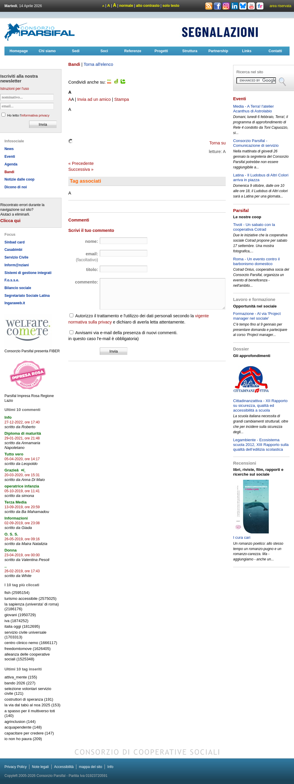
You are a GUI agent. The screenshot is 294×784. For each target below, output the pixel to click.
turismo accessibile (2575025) (30, 598)
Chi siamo (47, 51)
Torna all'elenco (98, 64)
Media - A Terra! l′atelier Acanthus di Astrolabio (253, 108)
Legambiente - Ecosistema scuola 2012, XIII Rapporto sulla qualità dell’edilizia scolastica (261, 445)
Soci (104, 51)
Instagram (226, 6)
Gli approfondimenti (251, 355)
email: (87, 256)
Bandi (9, 172)
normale (126, 6)
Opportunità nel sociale (255, 306)
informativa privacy (35, 115)
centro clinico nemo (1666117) (30, 642)
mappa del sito (90, 767)
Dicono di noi (15, 187)
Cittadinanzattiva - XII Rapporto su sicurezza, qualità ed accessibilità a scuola (260, 405)
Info (110, 767)
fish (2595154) (16, 592)
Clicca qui (10, 220)
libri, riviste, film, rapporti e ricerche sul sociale (258, 472)
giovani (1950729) (20, 615)
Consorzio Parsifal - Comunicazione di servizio (256, 143)
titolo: (92, 269)
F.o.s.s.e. (11, 280)
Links (246, 51)
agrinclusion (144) (20, 721)
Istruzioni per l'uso (14, 89)
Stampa (121, 99)
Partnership (218, 51)
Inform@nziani (16, 265)
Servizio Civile (16, 257)
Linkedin (234, 6)
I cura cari (241, 537)
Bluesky (243, 6)
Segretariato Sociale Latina (27, 296)
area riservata (280, 6)
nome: (91, 241)
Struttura (189, 51)
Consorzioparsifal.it (40, 32)
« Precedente (81, 163)
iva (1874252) (16, 621)
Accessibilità (64, 767)
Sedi (75, 51)
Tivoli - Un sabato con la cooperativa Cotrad (254, 227)
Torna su (217, 143)
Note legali (40, 767)
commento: (86, 282)
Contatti (275, 51)
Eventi (9, 156)
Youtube (251, 6)
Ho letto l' (28, 115)
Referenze (132, 51)
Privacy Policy (15, 767)
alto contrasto (147, 6)
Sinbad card (14, 242)
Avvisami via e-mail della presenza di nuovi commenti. (126, 332)
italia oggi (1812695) (22, 626)
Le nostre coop (247, 217)
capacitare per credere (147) (29, 733)
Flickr (260, 6)
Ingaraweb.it (14, 303)
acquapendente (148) (23, 727)
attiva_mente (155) (20, 677)
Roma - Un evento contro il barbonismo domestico (256, 261)
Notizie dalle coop (19, 179)
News (9, 149)
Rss (209, 6)
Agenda (11, 164)
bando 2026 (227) (19, 683)
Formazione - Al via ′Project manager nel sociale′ (257, 316)
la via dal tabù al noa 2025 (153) (32, 705)
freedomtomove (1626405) (27, 648)
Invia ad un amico (94, 99)
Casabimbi (13, 250)
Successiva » (81, 169)
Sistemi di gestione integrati (27, 273)
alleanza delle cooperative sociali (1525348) (27, 656)
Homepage (19, 51)
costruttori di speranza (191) (28, 699)
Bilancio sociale (17, 288)
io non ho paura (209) (23, 739)
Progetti (161, 51)
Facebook (217, 6)
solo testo (170, 6)
